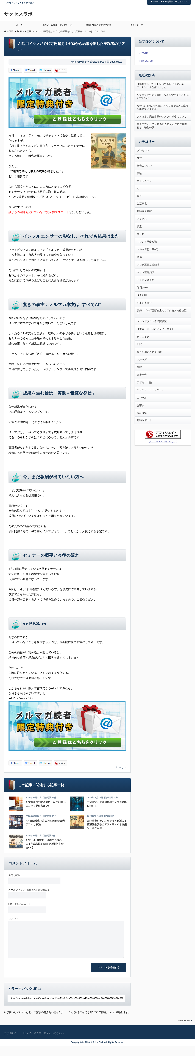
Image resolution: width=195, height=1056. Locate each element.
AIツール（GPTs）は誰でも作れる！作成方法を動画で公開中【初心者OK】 (45, 844)
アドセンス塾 (144, 382)
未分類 (140, 234)
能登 (139, 195)
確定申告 (142, 374)
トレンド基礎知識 (147, 241)
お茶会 (140, 405)
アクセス (142, 218)
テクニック (143, 336)
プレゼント (143, 150)
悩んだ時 (142, 295)
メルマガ (142, 359)
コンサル (142, 397)
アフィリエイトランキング (163, 441)
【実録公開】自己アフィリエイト (155, 328)
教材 (139, 367)
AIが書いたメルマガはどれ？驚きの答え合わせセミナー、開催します (33, 1012)
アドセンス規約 (145, 279)
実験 (139, 173)
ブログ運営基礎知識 (148, 264)
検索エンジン (144, 165)
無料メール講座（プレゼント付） (58, 26)
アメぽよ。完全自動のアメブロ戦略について (161, 116)
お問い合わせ (145, 61)
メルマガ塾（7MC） (148, 249)
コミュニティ (144, 181)
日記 (139, 344)
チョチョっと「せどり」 (150, 390)
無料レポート (144, 420)
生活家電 (142, 203)
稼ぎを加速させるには (149, 351)
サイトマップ (182, 1)
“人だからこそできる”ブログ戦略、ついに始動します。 (100, 1012)
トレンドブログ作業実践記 (152, 321)
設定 (139, 226)
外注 (139, 158)
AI (120, 767)
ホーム (155, 1)
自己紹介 (143, 53)
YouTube (142, 412)
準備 (139, 257)
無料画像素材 (144, 211)
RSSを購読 (167, 1)
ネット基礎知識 (145, 272)
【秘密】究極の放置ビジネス (97, 26)
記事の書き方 (144, 302)
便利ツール (143, 287)
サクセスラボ (18, 14)
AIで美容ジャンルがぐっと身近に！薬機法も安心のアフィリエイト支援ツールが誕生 (107, 824)
